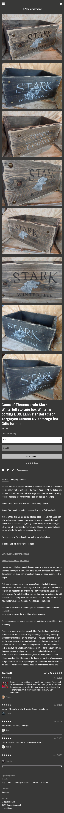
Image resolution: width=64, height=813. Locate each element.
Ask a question (22, 470)
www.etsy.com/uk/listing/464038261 (15, 553)
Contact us (44, 782)
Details (5, 479)
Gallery (35, 782)
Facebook (5, 792)
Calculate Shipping (9, 433)
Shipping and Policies (22, 782)
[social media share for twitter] (8, 470)
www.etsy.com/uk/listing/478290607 (15, 560)
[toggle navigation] (3, 3)
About (10, 782)
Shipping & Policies (18, 479)
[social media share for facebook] (3, 470)
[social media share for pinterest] (13, 470)
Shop (4, 782)
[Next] (61, 767)
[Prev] (2, 767)
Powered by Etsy (7, 808)
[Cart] (61, 4)
